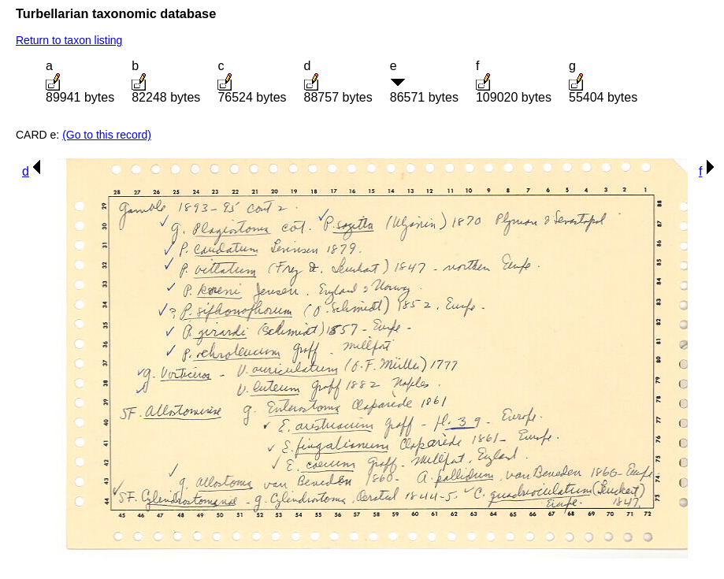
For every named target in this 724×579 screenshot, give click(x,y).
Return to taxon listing (69, 40)
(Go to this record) (106, 134)
